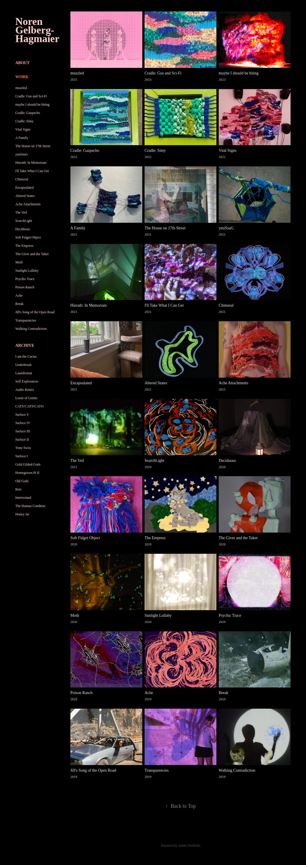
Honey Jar (22, 514)
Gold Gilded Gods (27, 464)
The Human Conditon (30, 506)
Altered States (25, 196)
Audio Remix (24, 390)
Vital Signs (22, 129)
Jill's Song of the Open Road (34, 312)
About (22, 63)
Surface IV (22, 423)
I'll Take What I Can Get (32, 171)
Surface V (22, 415)
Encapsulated (24, 188)
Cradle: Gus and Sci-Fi (31, 96)
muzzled (21, 88)
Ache (18, 295)
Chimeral (21, 179)
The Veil (21, 212)
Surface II (22, 440)
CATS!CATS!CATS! (29, 406)
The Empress (24, 246)
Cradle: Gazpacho (27, 113)
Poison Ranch (24, 287)
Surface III (22, 431)
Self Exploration (26, 381)
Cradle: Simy (24, 121)
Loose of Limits (26, 398)
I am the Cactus (26, 356)
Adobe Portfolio (189, 846)
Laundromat (23, 373)
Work (21, 77)
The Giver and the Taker (32, 254)
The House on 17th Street (32, 146)
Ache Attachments (27, 204)
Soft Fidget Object (28, 237)
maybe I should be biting (32, 105)
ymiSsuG (21, 154)
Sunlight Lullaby (26, 271)
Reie (18, 489)
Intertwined (23, 498)
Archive (24, 345)
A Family (21, 138)
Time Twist (23, 448)
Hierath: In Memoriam (30, 163)
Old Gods (21, 481)
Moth (19, 262)
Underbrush (23, 365)
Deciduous (22, 229)
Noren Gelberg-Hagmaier (37, 30)
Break (19, 304)
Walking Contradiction (30, 329)
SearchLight (23, 221)
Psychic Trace (24, 279)
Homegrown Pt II (27, 473)
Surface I (21, 456)
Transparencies (25, 320)
